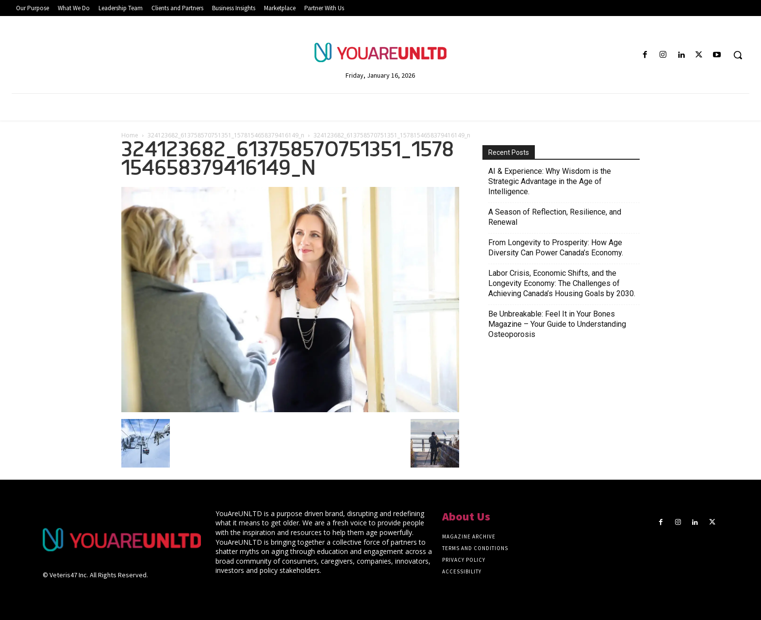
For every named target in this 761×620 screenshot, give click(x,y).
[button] (737, 55)
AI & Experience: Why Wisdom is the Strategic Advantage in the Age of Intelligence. (549, 181)
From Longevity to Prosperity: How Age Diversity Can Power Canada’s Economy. (555, 247)
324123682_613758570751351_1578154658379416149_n (226, 135)
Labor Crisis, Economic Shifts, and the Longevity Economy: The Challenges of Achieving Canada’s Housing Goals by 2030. (561, 283)
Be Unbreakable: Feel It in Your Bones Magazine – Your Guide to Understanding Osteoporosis (557, 324)
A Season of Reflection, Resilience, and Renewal (554, 217)
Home (129, 135)
